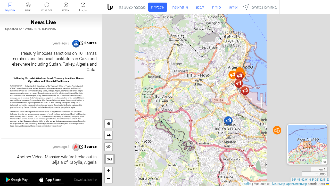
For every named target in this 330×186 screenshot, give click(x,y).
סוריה (216, 7)
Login (83, 7)
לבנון (200, 7)
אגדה (65, 7)
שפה (28, 7)
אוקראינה (180, 7)
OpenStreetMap (296, 184)
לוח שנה (46, 7)
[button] (233, 75)
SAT (109, 159)
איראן (233, 7)
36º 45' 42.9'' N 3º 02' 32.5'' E (310, 179)
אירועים (10, 7)
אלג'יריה (157, 7)
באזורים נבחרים (260, 7)
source (90, 43)
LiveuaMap (277, 184)
